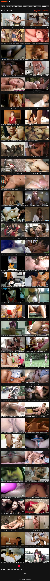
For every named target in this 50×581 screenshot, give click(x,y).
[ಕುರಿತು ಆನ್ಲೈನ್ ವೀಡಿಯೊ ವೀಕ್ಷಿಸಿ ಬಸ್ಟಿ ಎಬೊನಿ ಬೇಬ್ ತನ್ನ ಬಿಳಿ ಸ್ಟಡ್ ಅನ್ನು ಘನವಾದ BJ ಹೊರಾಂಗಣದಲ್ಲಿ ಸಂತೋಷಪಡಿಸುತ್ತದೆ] (37, 68)
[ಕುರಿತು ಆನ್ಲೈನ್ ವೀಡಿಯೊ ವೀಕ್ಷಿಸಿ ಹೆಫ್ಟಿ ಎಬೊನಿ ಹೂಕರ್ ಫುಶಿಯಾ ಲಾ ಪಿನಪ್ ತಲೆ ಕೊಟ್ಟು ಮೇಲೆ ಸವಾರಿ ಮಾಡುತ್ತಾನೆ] (37, 457)
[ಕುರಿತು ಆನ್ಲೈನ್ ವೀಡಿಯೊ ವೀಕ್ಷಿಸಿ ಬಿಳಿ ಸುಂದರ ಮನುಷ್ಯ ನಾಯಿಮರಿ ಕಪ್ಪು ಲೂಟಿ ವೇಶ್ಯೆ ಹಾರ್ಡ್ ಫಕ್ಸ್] (37, 344)
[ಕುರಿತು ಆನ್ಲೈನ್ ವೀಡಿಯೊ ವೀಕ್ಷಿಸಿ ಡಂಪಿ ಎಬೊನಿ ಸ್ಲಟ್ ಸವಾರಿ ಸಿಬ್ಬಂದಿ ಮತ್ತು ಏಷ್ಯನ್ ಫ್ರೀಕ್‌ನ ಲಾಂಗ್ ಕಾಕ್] (13, 490)
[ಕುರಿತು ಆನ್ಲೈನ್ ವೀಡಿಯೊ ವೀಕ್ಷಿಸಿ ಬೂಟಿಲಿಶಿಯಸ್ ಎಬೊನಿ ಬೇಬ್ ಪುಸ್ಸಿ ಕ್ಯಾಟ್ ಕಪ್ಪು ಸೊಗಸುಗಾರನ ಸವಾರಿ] (13, 100)
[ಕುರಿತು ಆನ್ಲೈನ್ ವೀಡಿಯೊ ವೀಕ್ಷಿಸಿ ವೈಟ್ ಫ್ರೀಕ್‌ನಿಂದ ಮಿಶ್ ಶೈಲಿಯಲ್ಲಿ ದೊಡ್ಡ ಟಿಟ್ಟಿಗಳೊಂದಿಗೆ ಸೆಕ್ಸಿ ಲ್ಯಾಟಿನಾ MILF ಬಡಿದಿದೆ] (13, 506)
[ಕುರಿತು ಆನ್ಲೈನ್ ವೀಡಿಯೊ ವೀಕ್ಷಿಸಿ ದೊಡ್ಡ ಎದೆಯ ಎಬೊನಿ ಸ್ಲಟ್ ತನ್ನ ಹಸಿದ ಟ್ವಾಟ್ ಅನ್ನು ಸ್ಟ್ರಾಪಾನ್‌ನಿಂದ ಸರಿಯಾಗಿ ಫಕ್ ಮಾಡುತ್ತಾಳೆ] (37, 360)
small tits (44, 6)
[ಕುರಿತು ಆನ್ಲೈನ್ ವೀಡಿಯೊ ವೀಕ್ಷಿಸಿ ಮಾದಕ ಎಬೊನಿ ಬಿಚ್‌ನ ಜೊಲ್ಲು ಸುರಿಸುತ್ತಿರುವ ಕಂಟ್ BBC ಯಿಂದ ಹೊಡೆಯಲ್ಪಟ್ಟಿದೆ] (13, 149)
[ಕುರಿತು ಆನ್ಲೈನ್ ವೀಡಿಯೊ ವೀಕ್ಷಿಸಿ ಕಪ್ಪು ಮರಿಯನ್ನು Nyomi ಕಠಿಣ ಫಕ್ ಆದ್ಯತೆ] (37, 117)
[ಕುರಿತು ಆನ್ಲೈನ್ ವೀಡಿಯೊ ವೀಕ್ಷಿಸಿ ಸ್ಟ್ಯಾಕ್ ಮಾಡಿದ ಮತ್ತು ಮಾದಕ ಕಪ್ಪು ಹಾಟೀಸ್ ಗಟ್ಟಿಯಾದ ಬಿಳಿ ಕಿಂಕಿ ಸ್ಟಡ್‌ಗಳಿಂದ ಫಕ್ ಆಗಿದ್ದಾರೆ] (37, 425)
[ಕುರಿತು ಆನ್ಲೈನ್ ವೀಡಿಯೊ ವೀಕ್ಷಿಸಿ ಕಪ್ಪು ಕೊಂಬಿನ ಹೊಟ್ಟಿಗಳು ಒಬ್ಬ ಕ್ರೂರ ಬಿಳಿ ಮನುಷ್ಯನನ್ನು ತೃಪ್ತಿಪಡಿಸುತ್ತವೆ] (13, 165)
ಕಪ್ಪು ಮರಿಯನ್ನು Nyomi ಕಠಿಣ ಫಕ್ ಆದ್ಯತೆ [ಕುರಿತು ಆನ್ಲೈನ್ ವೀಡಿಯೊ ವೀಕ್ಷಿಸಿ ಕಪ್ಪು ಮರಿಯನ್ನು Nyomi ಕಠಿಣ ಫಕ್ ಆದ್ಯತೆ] (31, 124)
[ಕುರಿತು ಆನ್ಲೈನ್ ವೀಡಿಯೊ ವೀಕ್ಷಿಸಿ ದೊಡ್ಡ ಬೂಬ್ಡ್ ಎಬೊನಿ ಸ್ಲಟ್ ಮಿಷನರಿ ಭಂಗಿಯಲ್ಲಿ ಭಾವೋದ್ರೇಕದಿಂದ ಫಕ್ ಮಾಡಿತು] (37, 311)
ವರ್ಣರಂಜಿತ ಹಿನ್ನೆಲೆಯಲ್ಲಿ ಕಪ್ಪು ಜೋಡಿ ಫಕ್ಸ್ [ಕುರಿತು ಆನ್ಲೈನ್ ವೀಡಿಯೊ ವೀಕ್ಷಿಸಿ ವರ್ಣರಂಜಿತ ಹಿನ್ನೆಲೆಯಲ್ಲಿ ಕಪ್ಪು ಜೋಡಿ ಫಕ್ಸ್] (31, 140)
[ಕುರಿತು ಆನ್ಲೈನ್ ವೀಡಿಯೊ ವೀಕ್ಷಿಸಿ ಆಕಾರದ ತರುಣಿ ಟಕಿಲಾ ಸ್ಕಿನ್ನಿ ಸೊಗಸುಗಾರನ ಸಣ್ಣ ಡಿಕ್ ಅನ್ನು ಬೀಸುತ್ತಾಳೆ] (37, 84)
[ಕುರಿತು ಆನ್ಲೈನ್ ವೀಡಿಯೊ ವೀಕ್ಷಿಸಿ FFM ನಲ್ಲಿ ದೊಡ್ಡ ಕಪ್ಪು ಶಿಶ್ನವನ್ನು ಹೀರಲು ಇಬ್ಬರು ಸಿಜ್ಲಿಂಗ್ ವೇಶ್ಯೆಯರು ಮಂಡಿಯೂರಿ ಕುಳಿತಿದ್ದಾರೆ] (37, 376)
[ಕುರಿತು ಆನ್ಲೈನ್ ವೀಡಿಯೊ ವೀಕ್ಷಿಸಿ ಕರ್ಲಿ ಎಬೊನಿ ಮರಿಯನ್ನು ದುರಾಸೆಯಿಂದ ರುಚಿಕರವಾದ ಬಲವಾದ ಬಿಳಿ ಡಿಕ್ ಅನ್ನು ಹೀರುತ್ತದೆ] (13, 457)
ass (12, 6)
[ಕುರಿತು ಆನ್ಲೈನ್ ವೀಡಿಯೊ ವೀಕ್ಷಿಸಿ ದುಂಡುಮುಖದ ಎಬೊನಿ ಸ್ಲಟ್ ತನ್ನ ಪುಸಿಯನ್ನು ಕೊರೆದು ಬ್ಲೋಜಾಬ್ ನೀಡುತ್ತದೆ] (13, 311)
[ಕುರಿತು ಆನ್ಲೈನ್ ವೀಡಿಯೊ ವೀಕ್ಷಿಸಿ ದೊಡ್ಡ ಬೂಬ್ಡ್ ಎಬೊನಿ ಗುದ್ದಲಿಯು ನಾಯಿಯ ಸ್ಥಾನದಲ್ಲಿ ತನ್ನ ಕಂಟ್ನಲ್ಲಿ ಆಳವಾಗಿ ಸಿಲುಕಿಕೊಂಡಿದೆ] (13, 392)
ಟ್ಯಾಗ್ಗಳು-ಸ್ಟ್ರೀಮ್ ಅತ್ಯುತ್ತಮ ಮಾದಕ (6, 1)
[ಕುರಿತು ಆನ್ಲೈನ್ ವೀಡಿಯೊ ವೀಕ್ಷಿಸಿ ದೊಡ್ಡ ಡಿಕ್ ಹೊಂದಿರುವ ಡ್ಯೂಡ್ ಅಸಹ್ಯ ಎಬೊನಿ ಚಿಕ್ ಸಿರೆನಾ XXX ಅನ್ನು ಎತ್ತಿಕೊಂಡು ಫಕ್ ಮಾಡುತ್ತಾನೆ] (13, 19)
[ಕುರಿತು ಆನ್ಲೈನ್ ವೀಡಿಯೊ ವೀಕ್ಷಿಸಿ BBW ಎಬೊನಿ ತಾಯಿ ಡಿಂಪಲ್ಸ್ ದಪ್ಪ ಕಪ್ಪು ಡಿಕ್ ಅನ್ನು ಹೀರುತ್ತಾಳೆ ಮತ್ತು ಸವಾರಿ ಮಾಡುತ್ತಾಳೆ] (13, 555)
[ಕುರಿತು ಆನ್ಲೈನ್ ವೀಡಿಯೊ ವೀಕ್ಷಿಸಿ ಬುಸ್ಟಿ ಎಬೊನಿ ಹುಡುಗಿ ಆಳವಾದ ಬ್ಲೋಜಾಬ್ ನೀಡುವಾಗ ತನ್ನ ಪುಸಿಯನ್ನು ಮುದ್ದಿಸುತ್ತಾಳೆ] (37, 246)
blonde (39, 6)
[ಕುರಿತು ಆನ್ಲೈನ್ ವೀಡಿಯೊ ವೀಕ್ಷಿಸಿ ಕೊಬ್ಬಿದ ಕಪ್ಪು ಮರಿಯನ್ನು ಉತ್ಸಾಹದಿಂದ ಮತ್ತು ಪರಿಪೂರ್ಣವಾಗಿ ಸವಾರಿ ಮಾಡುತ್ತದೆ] (13, 246)
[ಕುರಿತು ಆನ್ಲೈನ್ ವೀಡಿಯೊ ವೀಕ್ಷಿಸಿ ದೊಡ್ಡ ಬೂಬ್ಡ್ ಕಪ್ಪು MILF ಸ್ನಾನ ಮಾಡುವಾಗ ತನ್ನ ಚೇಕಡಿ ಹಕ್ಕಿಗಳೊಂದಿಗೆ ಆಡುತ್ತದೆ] (13, 409)
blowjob (3, 6)
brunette (8, 6)
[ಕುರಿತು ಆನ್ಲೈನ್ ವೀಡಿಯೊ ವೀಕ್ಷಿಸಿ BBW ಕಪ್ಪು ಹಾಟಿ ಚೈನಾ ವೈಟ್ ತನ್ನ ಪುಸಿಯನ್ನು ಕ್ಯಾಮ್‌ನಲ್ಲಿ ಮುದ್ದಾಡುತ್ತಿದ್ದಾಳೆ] (37, 392)
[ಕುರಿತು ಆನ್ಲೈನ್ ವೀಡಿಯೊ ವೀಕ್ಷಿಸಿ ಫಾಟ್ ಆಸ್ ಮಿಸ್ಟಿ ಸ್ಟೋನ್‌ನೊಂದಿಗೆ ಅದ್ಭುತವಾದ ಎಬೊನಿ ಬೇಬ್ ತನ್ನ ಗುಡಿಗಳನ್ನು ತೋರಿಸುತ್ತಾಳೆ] (37, 149)
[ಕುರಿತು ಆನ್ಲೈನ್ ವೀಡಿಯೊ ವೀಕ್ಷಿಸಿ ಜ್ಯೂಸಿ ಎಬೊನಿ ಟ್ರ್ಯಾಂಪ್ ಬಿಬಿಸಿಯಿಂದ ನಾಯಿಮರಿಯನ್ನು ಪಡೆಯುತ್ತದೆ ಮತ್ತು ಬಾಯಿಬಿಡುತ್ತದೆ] (13, 474)
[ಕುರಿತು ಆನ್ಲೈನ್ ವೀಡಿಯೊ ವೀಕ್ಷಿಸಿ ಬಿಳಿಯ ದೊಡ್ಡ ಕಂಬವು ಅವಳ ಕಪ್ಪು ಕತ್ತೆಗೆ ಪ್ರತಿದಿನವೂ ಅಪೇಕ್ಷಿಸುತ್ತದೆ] (13, 538)
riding (35, 6)
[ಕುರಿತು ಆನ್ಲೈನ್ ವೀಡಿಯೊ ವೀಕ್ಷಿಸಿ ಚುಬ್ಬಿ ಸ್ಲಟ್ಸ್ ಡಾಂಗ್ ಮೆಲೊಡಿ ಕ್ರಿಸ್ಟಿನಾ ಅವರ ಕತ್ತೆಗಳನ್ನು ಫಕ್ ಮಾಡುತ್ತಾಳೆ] (13, 133)
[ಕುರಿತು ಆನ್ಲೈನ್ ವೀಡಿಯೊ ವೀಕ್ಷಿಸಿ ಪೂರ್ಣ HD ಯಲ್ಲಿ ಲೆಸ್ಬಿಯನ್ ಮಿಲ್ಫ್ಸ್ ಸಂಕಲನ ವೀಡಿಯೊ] (13, 182)
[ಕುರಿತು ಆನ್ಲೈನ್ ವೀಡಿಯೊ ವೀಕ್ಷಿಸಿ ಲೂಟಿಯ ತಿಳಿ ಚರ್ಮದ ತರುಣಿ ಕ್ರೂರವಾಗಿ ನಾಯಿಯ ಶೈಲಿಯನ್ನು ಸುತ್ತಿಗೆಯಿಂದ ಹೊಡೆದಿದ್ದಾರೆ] (13, 425)
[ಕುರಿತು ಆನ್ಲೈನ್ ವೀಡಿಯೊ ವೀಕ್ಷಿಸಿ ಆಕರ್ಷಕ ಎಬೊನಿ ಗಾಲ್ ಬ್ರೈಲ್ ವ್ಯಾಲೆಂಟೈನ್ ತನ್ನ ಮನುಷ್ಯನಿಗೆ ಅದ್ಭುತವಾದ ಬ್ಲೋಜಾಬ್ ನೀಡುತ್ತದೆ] (37, 522)
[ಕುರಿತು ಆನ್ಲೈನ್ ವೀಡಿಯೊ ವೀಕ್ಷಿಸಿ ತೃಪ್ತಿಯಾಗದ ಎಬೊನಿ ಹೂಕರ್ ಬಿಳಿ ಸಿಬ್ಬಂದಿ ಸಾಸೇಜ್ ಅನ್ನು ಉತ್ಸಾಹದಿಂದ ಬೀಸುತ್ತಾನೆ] (37, 36)
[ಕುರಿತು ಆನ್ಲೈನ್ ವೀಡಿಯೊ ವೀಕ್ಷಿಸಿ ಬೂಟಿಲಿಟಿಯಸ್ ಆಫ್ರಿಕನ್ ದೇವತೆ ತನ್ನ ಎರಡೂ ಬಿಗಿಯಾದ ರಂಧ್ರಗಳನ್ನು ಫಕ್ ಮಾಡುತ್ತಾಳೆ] (37, 279)
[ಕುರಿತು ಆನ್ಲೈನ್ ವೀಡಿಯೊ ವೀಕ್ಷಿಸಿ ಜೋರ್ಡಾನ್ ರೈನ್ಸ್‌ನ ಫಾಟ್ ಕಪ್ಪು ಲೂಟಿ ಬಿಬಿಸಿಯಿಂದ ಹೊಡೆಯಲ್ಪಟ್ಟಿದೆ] (37, 506)
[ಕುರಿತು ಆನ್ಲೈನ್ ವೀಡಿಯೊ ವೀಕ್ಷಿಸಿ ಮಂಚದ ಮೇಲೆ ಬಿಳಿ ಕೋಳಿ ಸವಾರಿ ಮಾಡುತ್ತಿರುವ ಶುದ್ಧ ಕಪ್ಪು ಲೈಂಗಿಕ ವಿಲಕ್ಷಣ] (13, 230)
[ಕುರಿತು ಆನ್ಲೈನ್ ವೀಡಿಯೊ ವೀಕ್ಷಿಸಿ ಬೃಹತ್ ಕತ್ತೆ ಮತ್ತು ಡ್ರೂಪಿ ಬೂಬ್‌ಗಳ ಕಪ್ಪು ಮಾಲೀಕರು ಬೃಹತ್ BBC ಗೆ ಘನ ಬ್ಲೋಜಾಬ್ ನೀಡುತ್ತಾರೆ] (37, 263)
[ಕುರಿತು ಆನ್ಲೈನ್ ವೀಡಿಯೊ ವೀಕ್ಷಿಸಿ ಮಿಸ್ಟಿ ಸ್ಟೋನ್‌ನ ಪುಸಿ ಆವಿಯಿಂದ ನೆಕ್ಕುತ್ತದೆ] (37, 214)
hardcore (25, 6)
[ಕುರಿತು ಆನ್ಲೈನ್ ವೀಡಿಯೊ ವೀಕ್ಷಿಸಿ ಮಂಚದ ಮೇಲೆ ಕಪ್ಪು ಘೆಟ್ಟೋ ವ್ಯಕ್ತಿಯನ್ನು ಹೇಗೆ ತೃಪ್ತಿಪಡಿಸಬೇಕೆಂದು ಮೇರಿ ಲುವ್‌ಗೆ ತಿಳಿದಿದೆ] (37, 165)
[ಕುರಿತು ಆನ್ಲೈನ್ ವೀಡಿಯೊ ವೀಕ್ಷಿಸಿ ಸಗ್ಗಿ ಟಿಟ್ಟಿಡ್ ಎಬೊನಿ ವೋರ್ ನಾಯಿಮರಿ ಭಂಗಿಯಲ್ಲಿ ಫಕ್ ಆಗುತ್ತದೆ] (37, 409)
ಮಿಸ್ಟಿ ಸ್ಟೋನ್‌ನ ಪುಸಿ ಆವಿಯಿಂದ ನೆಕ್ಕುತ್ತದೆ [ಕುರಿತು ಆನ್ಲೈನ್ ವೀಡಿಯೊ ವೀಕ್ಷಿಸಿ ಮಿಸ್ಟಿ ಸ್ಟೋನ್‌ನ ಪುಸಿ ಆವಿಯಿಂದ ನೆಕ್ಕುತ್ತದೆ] (31, 221)
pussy (20, 6)
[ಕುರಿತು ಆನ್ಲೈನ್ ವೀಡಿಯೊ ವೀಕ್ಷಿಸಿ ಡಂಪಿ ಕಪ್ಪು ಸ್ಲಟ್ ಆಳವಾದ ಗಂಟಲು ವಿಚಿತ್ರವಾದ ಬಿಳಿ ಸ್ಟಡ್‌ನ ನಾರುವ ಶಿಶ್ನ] (13, 68)
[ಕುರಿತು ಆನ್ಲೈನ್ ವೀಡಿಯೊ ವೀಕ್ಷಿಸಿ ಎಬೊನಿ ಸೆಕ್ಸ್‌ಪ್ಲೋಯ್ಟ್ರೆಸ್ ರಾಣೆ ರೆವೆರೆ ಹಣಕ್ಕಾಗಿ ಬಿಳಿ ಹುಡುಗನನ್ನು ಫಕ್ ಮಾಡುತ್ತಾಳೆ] (13, 279)
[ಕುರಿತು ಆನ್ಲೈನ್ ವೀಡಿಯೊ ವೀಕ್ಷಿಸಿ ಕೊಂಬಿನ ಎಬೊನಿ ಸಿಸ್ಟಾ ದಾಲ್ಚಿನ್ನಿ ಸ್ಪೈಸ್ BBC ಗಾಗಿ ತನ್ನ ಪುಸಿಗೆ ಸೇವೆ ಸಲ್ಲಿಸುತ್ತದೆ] (37, 441)
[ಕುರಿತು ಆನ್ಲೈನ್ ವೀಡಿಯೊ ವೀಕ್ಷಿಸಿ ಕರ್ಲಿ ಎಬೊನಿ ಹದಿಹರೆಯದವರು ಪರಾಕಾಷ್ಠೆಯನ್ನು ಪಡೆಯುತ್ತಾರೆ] (37, 52)
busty (16, 6)
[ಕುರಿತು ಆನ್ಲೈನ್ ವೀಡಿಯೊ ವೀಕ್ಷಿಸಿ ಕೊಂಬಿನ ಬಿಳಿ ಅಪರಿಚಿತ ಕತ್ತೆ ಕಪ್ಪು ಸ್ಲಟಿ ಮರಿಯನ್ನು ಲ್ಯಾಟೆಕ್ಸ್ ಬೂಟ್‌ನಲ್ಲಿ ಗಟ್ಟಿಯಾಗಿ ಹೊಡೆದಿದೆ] (37, 198)
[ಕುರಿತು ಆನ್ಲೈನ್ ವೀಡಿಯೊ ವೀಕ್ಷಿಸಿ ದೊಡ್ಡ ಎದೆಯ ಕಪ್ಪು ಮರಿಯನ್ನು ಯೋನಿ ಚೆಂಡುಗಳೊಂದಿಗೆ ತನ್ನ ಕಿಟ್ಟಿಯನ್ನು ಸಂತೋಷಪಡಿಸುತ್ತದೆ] (13, 263)
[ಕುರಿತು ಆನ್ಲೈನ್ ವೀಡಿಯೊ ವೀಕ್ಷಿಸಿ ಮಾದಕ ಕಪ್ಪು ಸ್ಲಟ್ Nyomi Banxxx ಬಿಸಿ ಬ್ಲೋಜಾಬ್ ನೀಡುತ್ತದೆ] (13, 117)
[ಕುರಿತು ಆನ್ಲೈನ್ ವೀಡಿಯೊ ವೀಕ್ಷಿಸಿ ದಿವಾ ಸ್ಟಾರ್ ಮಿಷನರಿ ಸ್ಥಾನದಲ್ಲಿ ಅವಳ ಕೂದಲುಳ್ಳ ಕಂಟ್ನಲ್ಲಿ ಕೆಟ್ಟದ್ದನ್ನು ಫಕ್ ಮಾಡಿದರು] (13, 198)
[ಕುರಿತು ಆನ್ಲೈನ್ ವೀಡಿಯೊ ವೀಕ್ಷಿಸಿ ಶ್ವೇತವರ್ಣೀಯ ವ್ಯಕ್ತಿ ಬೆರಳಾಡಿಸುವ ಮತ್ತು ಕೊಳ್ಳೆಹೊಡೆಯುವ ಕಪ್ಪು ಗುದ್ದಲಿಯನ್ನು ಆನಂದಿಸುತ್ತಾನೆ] (37, 474)
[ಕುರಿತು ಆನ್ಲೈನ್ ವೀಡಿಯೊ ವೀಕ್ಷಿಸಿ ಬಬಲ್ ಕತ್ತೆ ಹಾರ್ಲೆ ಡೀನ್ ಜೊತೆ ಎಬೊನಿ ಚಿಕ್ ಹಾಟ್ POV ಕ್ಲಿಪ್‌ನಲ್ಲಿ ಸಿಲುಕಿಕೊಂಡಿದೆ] (13, 376)
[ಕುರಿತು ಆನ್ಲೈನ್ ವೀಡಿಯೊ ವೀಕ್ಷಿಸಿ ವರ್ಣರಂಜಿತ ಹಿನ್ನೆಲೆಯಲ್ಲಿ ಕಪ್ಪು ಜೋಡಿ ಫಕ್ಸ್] (37, 133)
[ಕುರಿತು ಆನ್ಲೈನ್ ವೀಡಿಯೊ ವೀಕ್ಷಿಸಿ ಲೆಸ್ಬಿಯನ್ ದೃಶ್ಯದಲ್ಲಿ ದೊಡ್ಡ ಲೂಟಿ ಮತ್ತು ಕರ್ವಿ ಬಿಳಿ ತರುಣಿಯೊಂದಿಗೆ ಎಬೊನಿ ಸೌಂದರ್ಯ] (13, 36)
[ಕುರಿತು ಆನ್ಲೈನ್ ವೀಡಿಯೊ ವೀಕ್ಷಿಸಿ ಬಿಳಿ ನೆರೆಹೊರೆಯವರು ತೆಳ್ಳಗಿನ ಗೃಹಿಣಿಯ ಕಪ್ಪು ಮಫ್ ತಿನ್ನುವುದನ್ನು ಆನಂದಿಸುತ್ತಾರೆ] (37, 490)
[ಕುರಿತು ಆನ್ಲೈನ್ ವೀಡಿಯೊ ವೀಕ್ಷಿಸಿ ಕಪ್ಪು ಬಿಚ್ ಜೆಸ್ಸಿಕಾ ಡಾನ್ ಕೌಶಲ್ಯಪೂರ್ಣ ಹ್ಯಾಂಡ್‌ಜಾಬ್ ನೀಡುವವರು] (13, 295)
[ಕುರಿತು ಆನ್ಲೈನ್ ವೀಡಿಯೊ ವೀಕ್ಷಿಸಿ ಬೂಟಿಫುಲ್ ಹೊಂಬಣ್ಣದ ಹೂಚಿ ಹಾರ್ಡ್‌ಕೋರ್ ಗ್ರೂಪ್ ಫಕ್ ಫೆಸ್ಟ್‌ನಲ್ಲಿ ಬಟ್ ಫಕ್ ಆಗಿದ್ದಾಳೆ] (13, 360)
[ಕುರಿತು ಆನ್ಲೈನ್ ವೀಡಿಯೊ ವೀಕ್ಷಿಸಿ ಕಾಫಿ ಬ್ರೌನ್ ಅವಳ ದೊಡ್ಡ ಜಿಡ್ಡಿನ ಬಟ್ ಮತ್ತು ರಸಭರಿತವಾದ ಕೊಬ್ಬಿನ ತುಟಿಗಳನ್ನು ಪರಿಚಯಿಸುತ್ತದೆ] (13, 441)
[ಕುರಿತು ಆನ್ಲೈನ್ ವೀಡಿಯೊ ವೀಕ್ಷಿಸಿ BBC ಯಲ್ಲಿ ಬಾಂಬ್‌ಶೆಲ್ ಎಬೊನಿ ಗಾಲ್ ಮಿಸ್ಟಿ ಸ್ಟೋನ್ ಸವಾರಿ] (37, 538)
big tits (30, 6)
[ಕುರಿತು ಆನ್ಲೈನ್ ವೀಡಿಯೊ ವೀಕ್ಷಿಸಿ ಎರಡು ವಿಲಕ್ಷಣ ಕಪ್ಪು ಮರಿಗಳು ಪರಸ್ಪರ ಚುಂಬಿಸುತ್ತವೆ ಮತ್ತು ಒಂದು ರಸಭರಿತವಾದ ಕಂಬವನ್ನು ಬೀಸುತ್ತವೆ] (13, 522)
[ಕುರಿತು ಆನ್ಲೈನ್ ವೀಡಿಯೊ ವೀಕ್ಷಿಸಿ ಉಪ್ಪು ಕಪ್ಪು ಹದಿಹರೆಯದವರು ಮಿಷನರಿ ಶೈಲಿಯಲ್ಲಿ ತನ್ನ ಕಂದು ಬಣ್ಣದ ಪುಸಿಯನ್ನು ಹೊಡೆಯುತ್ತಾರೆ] (37, 295)
